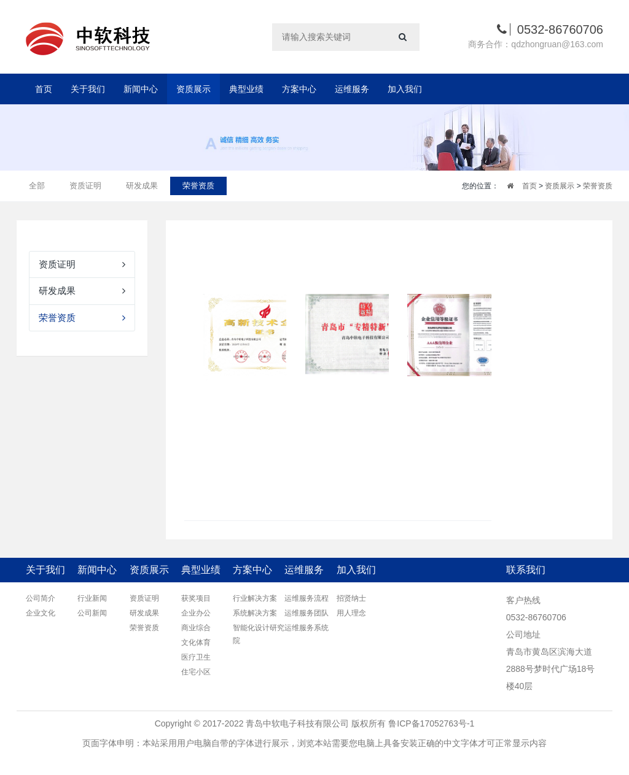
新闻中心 (140, 89)
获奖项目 (196, 598)
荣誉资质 (198, 185)
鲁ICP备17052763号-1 (431, 723)
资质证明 (85, 185)
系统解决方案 (255, 613)
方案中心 (299, 89)
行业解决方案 (255, 598)
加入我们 (405, 89)
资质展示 (193, 89)
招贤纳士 (351, 598)
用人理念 (351, 613)
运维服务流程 (306, 598)
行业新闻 (92, 598)
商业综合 (196, 627)
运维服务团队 (306, 613)
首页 (43, 89)
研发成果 (142, 185)
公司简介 (40, 598)
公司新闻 (92, 613)
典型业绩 (246, 89)
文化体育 (196, 642)
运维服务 (352, 89)
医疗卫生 (196, 657)
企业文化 (40, 613)
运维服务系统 (306, 627)
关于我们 (88, 89)
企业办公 (196, 613)
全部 (37, 185)
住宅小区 (196, 672)
